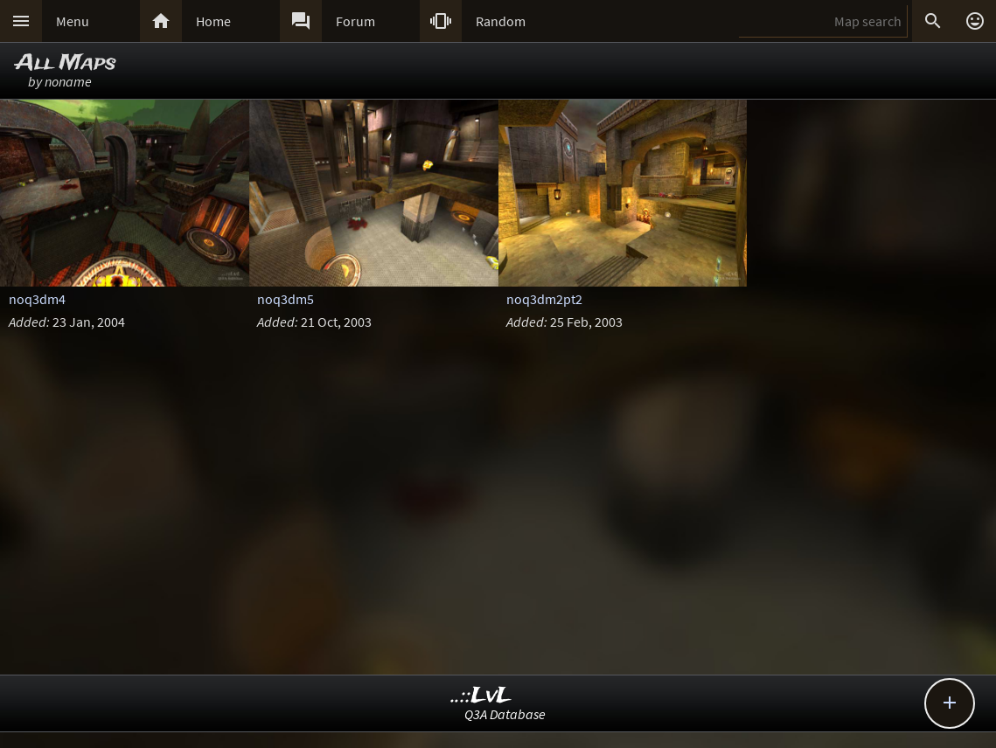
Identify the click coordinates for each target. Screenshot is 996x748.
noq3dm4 (37, 299)
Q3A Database (505, 714)
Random (501, 21)
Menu (72, 21)
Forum (355, 21)
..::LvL (481, 696)
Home (213, 21)
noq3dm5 (285, 299)
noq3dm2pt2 (544, 299)
